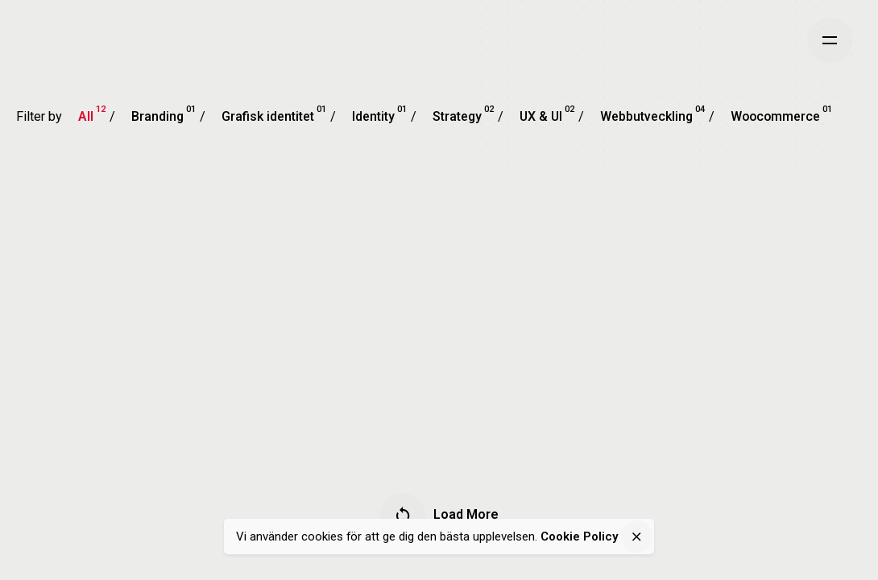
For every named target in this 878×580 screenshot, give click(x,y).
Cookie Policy (579, 536)
